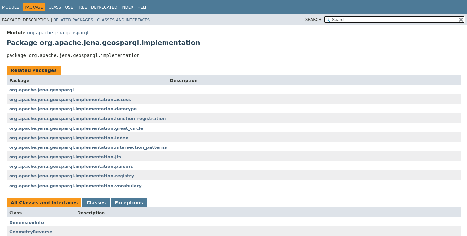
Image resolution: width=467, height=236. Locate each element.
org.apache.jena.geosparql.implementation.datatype (73, 109)
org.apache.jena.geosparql (57, 32)
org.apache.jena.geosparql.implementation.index (68, 137)
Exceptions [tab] (129, 202)
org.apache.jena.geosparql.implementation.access (70, 99)
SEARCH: (314, 19)
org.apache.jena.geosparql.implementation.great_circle (76, 128)
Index (127, 7)
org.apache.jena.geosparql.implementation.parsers (71, 166)
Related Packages (73, 20)
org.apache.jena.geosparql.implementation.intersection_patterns (88, 147)
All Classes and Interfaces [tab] (44, 202)
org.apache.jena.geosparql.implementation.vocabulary (75, 185)
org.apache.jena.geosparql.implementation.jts (65, 156)
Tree (82, 7)
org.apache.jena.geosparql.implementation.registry (71, 175)
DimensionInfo (26, 222)
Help (142, 7)
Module (10, 7)
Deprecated (104, 7)
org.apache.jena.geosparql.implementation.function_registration (87, 118)
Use (69, 7)
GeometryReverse (30, 231)
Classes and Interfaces (123, 20)
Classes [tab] (96, 202)
